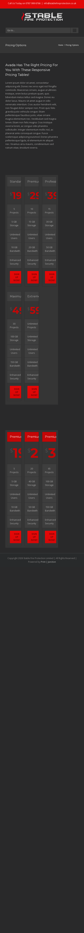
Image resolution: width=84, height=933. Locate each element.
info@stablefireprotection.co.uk (60, 3)
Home (60, 45)
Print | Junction (48, 561)
